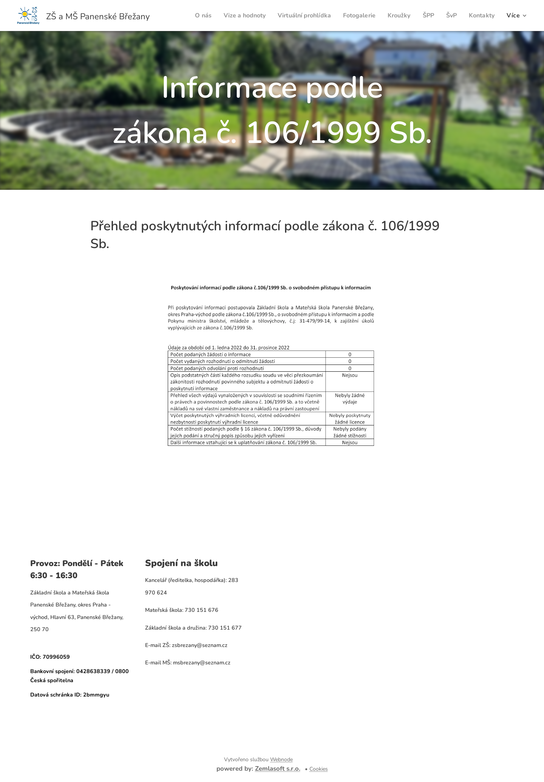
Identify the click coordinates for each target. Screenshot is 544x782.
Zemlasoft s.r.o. (277, 768)
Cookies (318, 769)
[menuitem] (187, 15)
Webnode (281, 759)
